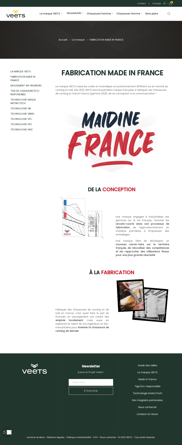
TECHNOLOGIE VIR (21, 108)
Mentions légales (55, 437)
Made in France (147, 379)
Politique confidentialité (79, 437)
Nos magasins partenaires (147, 400)
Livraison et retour (147, 414)
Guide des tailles (147, 365)
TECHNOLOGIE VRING (22, 113)
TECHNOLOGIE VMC (22, 129)
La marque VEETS (147, 372)
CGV (95, 437)
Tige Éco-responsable (147, 386)
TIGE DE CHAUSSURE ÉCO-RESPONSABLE (25, 92)
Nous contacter (147, 407)
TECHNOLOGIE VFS (21, 119)
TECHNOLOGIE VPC (21, 124)
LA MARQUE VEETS (21, 71)
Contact (142, 3)
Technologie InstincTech (147, 393)
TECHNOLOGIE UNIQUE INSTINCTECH (23, 101)
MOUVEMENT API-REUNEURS (26, 85)
